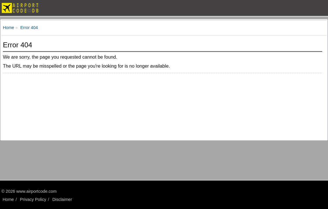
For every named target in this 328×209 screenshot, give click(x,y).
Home (8, 199)
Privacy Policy (33, 199)
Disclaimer (62, 199)
